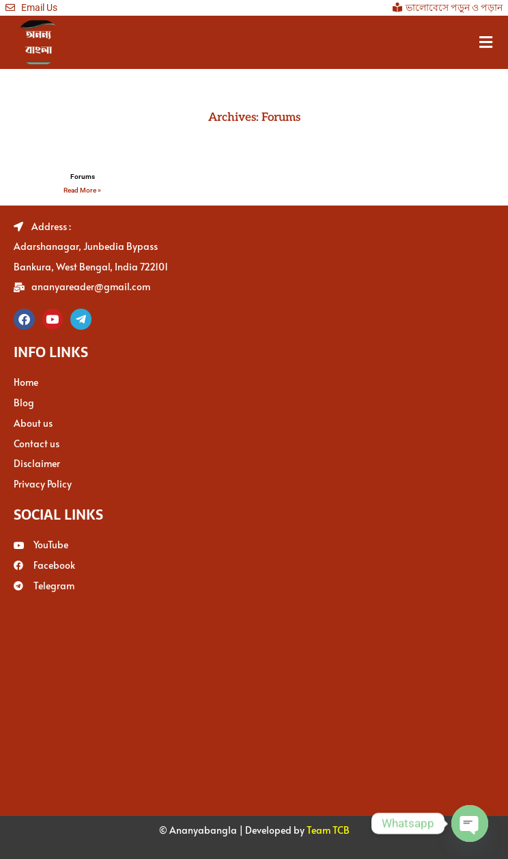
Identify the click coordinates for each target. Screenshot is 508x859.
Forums (82, 176)
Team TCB (328, 827)
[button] (486, 42)
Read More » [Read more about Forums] (82, 190)
